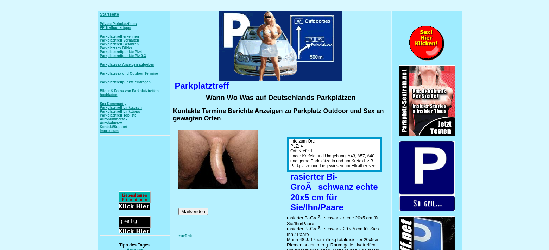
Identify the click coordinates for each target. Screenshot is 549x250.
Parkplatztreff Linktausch (121, 108)
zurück (185, 235)
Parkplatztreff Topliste (118, 115)
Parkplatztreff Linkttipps (120, 111)
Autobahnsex (111, 123)
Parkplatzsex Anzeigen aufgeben (127, 65)
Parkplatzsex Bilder (116, 48)
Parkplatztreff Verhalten (119, 40)
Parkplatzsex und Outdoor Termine (129, 73)
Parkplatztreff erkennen (119, 36)
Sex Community (113, 104)
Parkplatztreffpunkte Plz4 (121, 52)
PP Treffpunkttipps (115, 28)
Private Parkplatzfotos (118, 24)
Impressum (109, 131)
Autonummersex (114, 119)
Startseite (109, 14)
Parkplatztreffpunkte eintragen (125, 82)
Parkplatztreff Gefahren (119, 44)
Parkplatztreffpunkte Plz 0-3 (123, 56)
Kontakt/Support (113, 127)
